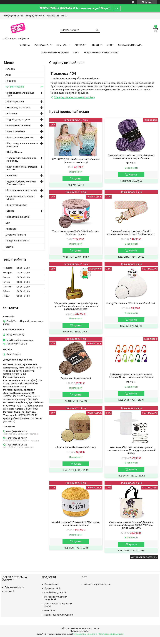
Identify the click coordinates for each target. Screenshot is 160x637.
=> (116, 8)
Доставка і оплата (130, 45)
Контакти (81, 45)
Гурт (76, 52)
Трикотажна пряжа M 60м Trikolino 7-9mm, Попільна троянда (75, 232)
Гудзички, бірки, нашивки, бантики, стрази (21, 183)
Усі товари (41, 44)
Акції (8, 74)
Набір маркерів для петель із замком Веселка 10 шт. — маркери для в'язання (131, 375)
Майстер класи (15, 101)
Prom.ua (95, 628)
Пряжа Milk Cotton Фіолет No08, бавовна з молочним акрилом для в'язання (131, 156)
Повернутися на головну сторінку (74, 97)
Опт (7, 222)
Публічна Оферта (14, 587)
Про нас (61, 44)
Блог (110, 45)
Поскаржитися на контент (85, 634)
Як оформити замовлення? (101, 52)
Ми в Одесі (50, 610)
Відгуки (9, 246)
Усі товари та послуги (143, 557)
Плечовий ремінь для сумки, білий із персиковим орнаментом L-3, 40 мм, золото (131, 232)
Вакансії (9, 591)
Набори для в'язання (18, 107)
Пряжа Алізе (51, 584)
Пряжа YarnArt (52, 588)
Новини (97, 45)
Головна (24, 45)
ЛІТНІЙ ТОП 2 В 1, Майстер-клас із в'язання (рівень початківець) (76, 160)
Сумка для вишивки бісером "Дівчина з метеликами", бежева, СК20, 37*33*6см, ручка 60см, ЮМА (131, 525)
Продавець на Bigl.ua (80, 631)
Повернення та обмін (55, 52)
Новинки (10, 80)
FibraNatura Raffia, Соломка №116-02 (75, 447)
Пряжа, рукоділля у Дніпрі (58, 614)
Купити (77, 178)
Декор (11, 211)
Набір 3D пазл (14, 152)
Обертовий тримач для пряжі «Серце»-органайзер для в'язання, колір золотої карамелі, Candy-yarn (76, 306)
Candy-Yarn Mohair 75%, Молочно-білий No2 (131, 303)
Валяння (12, 175)
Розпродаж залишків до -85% (20, 94)
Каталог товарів (14, 86)
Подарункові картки (18, 216)
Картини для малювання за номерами (22, 144)
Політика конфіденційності (111, 634)
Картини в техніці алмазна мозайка (22, 168)
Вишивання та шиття (18, 125)
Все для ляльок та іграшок (22, 190)
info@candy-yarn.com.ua (19, 340)
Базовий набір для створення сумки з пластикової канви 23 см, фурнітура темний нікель (131, 450)
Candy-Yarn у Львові (55, 592)
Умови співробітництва (97, 584)
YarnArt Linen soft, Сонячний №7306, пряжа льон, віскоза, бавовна (76, 523)
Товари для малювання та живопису (21, 159)
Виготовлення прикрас (20, 137)
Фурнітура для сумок (18, 119)
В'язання (12, 113)
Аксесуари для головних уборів (21, 197)
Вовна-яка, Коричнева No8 (76, 378)
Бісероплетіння (16, 131)
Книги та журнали (17, 205)
